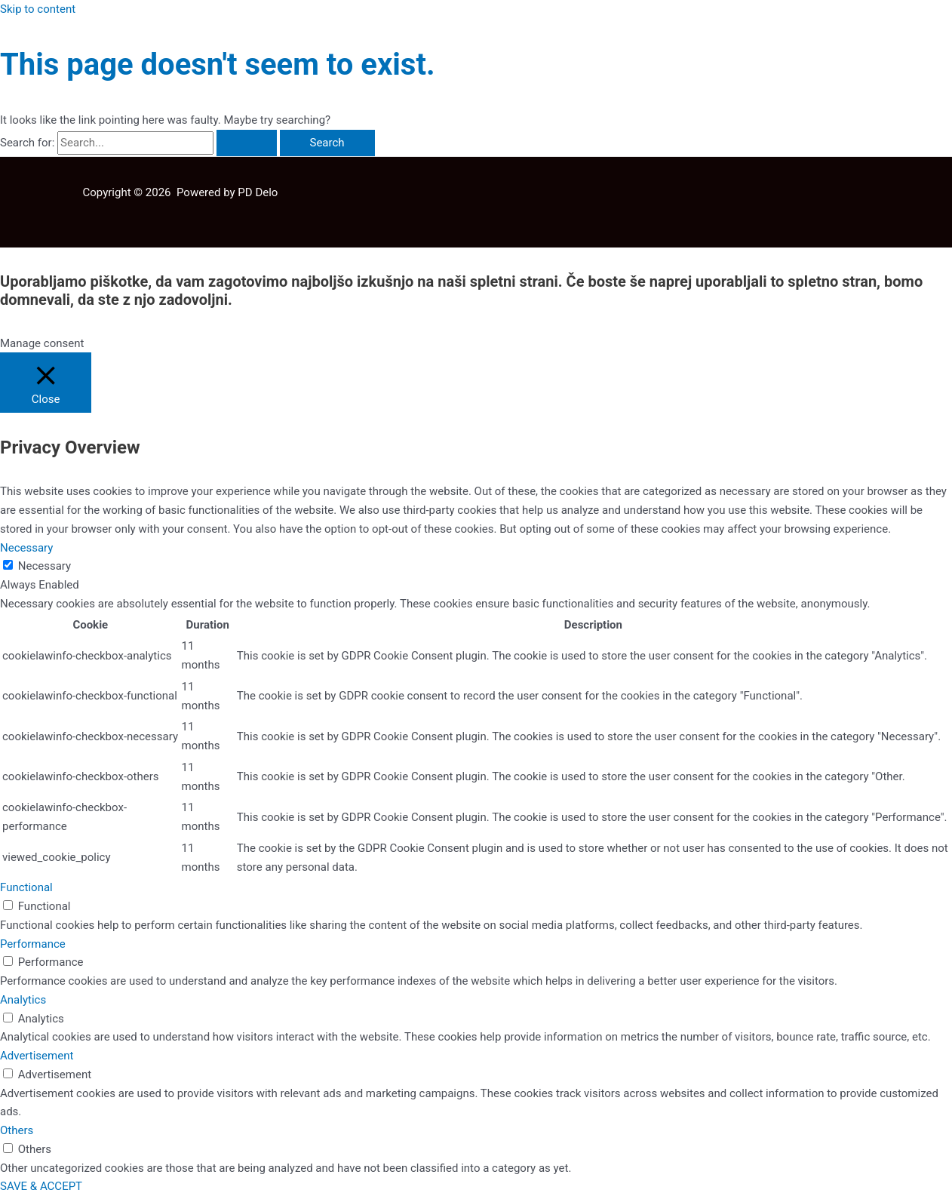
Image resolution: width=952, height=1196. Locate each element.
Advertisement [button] (36, 1055)
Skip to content (37, 9)
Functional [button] (26, 887)
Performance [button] (33, 944)
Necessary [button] (26, 548)
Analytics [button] (23, 1000)
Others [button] (16, 1130)
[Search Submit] (247, 143)
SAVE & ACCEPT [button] (41, 1186)
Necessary (44, 566)
